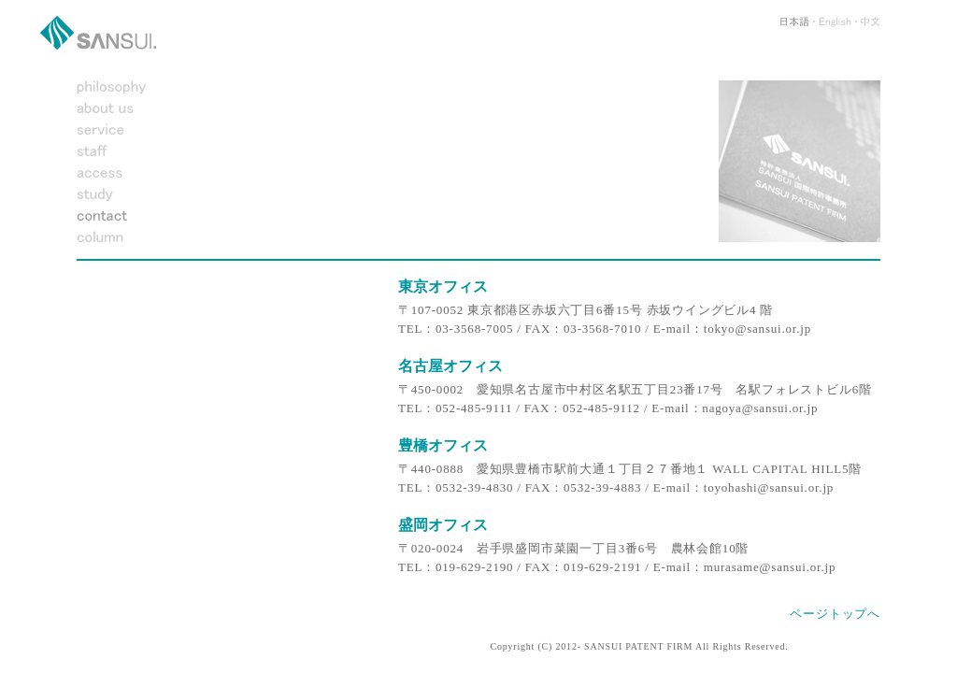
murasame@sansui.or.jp (770, 567)
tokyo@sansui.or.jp (757, 329)
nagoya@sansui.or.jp (760, 408)
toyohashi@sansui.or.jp (769, 487)
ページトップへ (835, 614)
